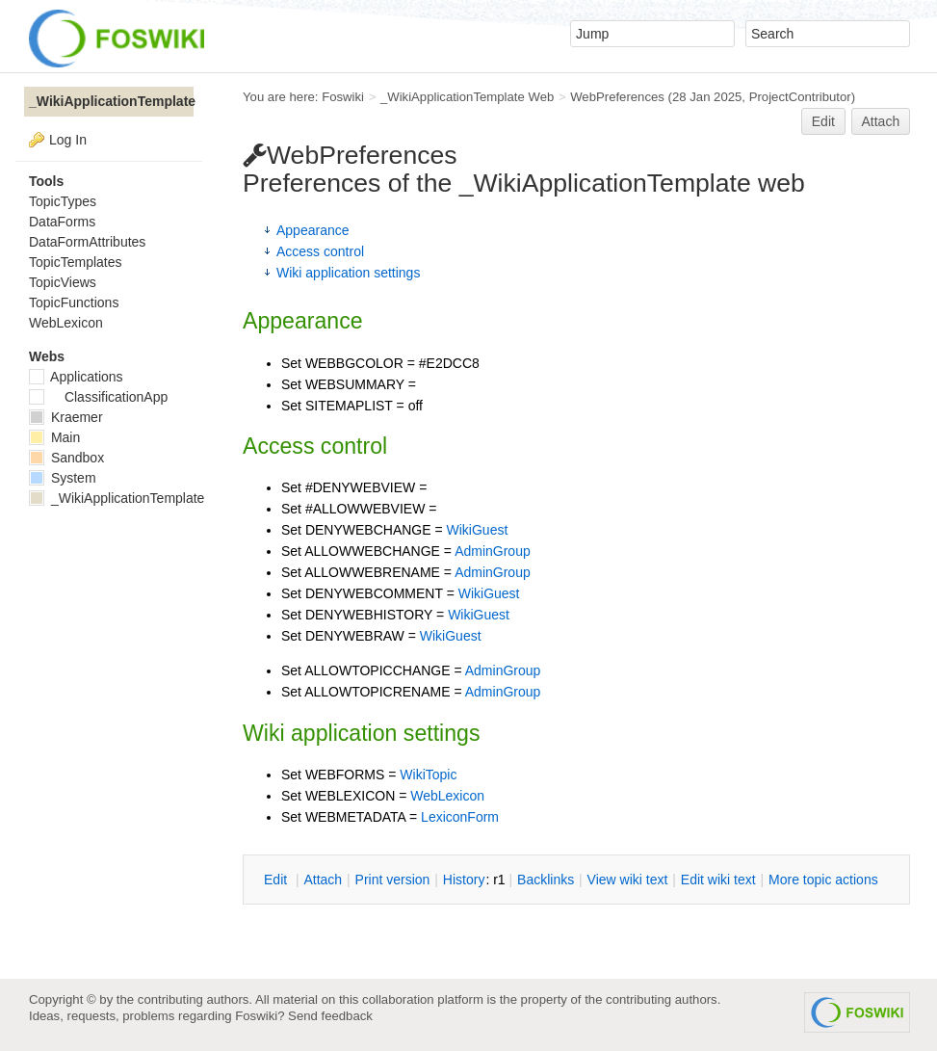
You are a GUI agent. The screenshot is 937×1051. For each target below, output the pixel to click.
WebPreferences (617, 97)
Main (54, 437)
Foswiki (343, 97)
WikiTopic (428, 774)
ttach (322, 879)
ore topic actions (823, 879)
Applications (76, 376)
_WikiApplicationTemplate (111, 101)
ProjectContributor (800, 97)
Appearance (313, 230)
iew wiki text (627, 879)
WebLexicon (447, 795)
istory (464, 879)
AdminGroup (493, 551)
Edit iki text (718, 879)
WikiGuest (477, 530)
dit (277, 879)
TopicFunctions (73, 302)
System (62, 478)
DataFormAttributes (87, 242)
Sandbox (66, 457)
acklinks (545, 879)
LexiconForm (460, 817)
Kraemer (66, 417)
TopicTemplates (75, 262)
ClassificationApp (98, 397)
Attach (881, 121)
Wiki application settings (348, 272)
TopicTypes (62, 201)
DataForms (62, 221)
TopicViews (62, 282)
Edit (823, 121)
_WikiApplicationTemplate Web (467, 97)
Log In (68, 139)
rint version (392, 879)
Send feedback (330, 1016)
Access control (320, 251)
